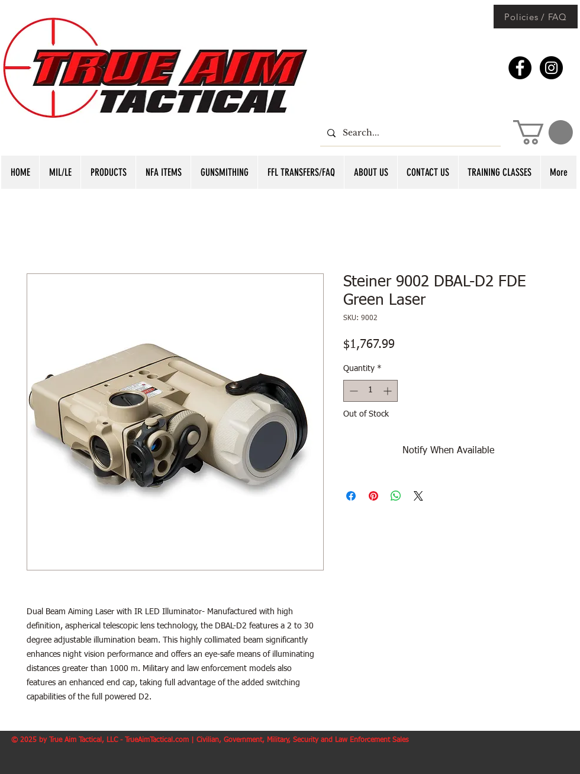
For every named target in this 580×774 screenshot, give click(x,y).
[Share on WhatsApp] (396, 496)
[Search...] (409, 133)
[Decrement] (352, 390)
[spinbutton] (370, 390)
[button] (543, 132)
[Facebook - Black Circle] (519, 67)
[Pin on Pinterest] (373, 496)
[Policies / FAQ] (536, 16)
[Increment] (388, 390)
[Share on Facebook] (351, 496)
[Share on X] (418, 496)
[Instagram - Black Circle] (551, 67)
